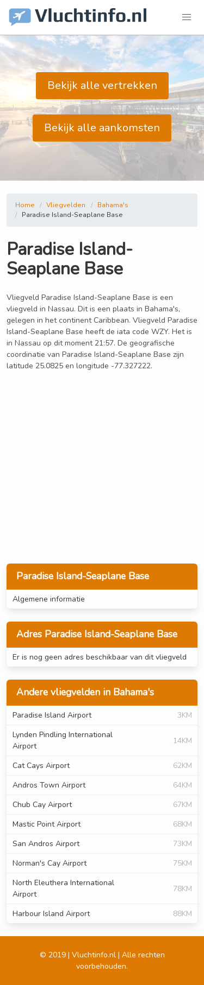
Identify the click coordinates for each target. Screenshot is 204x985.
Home (25, 205)
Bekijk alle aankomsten (102, 127)
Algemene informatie (49, 599)
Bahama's (112, 205)
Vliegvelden (65, 205)
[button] (186, 17)
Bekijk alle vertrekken (102, 85)
